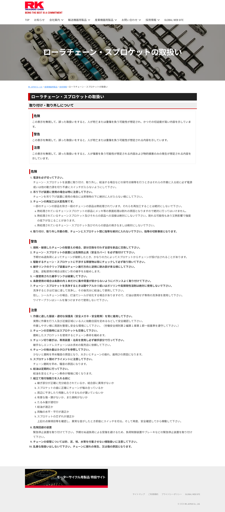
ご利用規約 (150, 494)
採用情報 (151, 20)
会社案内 (54, 20)
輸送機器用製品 (77, 20)
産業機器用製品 (104, 20)
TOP (27, 20)
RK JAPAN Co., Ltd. (191, 503)
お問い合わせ (130, 20)
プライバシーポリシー (170, 494)
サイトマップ (134, 494)
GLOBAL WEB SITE (173, 20)
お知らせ (39, 20)
